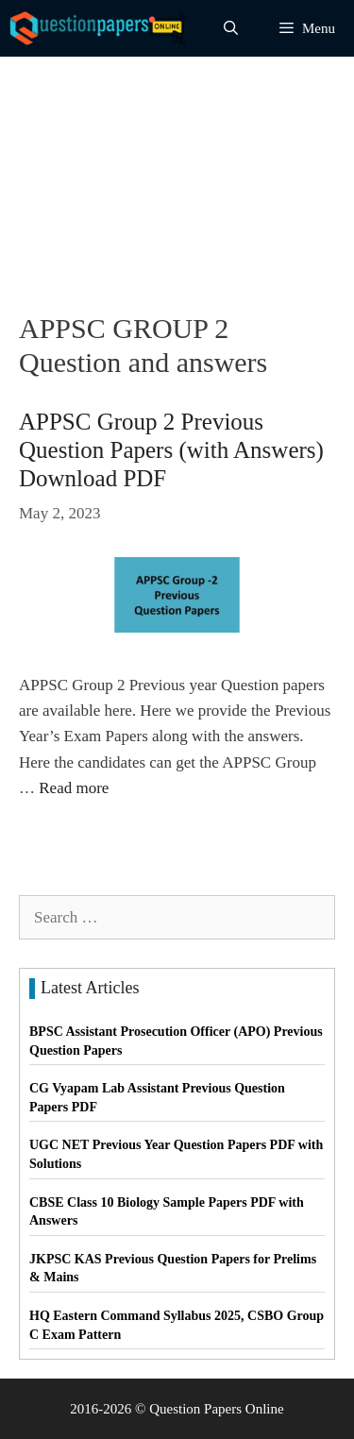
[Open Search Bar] (231, 28)
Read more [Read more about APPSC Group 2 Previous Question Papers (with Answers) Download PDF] (74, 788)
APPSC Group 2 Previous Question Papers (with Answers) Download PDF (171, 450)
